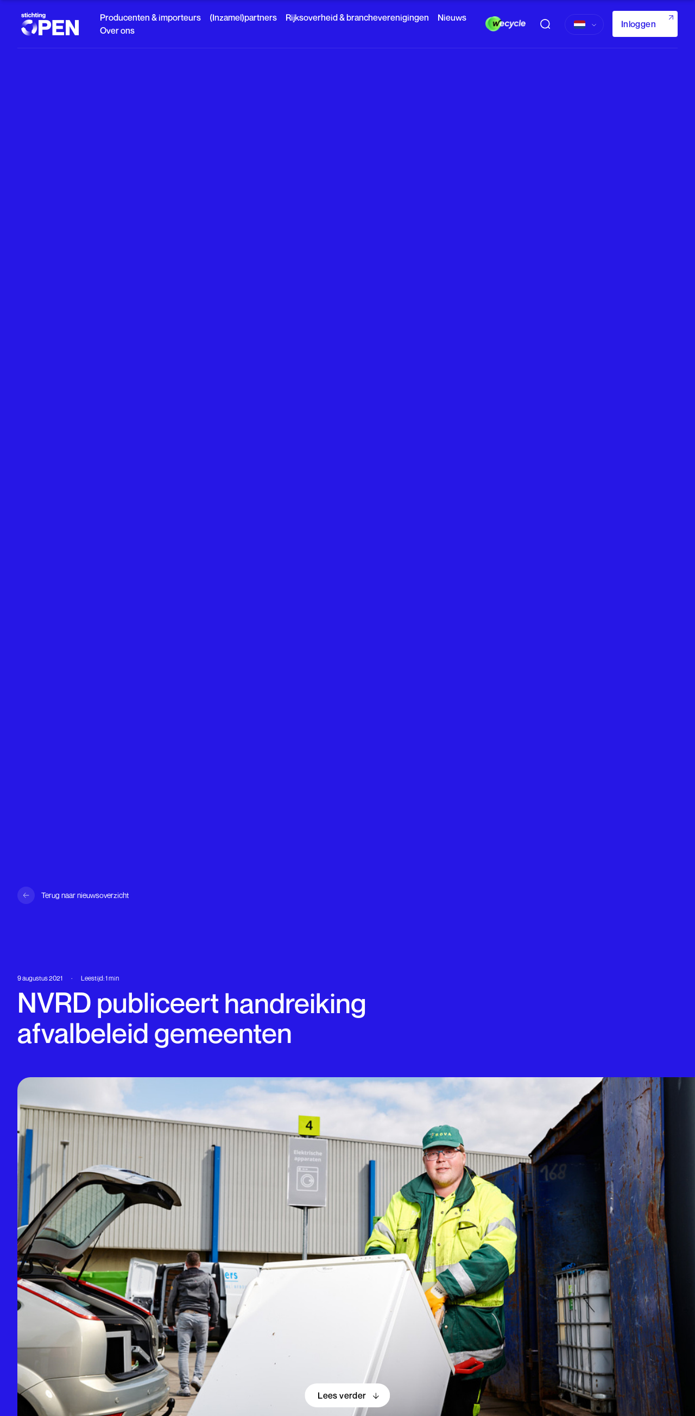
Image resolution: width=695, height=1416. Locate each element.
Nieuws (452, 17)
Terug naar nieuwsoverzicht (85, 895)
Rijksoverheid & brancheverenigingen (357, 17)
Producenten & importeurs (150, 17)
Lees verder (342, 1395)
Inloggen (638, 23)
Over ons (117, 30)
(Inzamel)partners (243, 17)
